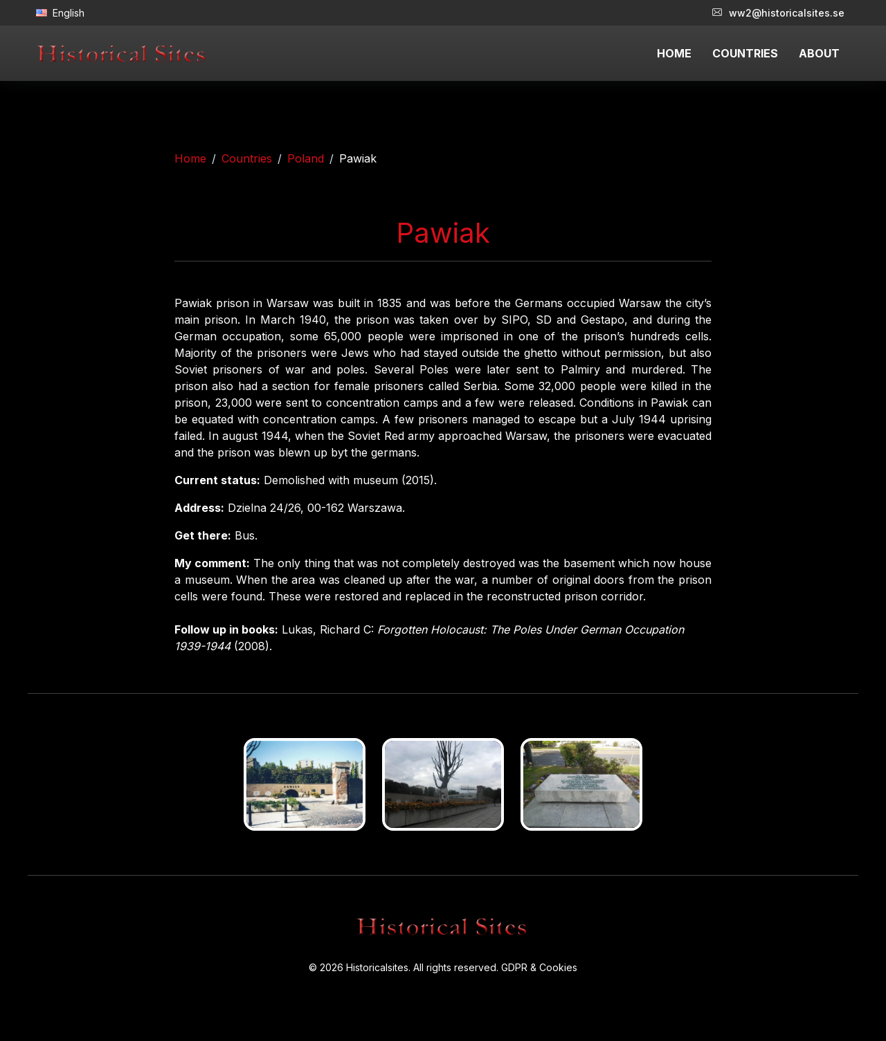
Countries (247, 158)
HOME (674, 53)
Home (190, 158)
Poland (305, 158)
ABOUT (819, 53)
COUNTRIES (745, 53)
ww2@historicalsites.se (778, 13)
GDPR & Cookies (539, 967)
